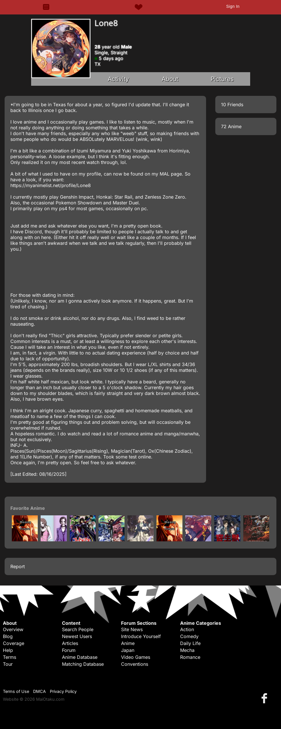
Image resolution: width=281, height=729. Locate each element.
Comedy (189, 636)
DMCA (39, 691)
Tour (8, 664)
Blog (8, 636)
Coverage (13, 643)
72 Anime (231, 126)
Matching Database (83, 664)
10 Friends (232, 104)
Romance (190, 657)
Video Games (135, 657)
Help (8, 650)
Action (187, 629)
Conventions (134, 664)
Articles (70, 643)
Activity (118, 79)
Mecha (187, 650)
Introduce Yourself (141, 636)
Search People (77, 629)
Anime (128, 643)
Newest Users (77, 636)
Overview (13, 629)
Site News (132, 629)
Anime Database (79, 657)
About (170, 79)
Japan (127, 650)
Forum (69, 650)
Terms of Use (16, 691)
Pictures (222, 79)
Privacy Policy (63, 691)
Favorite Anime (27, 508)
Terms (9, 657)
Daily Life (190, 643)
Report (17, 566)
